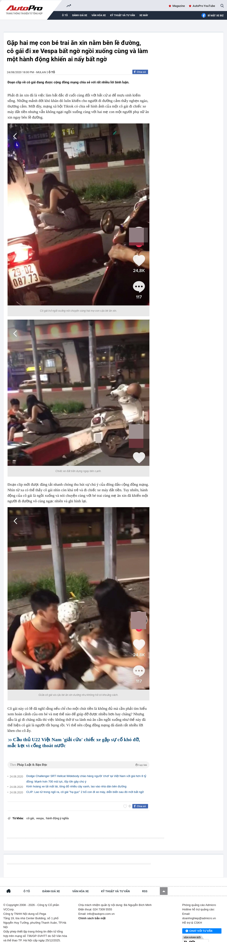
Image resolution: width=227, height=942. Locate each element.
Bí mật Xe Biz (212, 16)
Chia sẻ (141, 71)
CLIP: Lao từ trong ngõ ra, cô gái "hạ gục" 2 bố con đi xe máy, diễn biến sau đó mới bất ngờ (85, 786)
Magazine (178, 6)
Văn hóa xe (99, 15)
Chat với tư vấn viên (199, 921)
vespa (40, 812)
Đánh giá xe (79, 15)
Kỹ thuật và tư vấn (122, 15)
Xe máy (143, 15)
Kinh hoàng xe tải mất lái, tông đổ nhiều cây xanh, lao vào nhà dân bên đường (76, 780)
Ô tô (65, 15)
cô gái (30, 812)
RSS (144, 881)
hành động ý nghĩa (57, 812)
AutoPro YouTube (204, 6)
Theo (78, 758)
